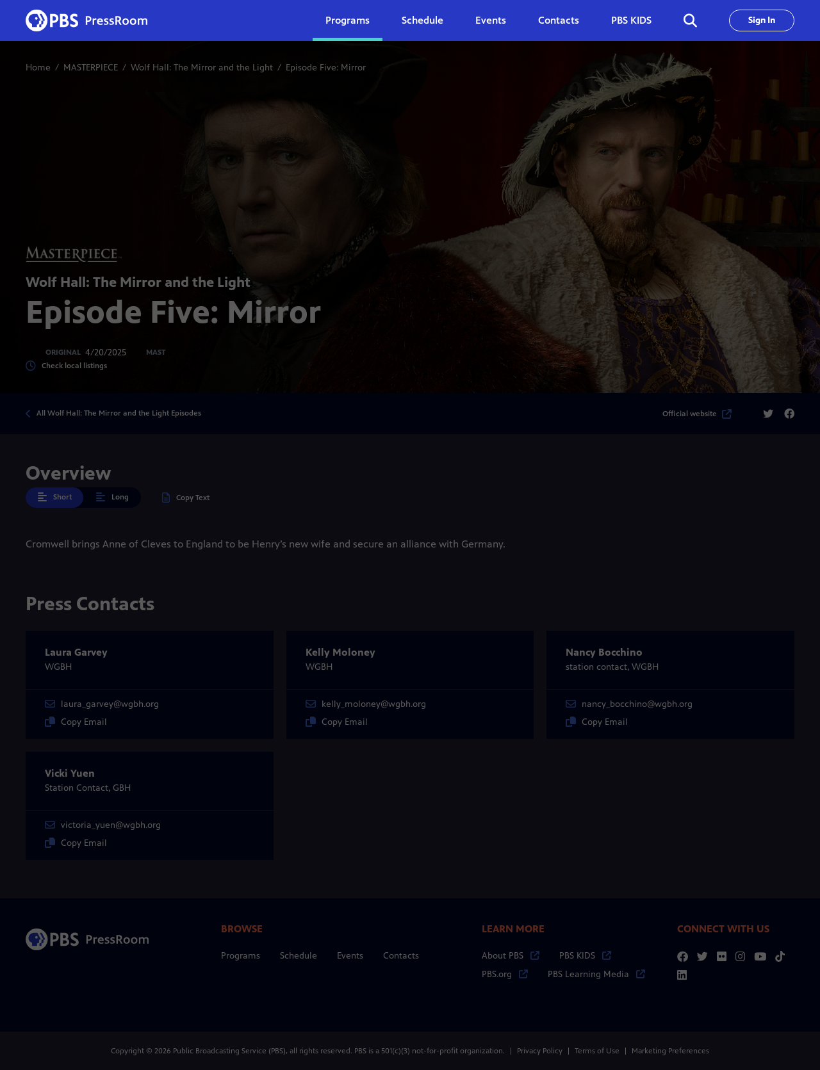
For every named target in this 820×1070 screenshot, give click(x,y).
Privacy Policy (539, 1050)
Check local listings (66, 366)
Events (490, 20)
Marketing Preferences (670, 1050)
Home (38, 67)
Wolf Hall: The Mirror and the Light (202, 67)
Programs (240, 955)
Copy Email (76, 722)
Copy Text (185, 498)
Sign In (761, 20)
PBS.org (505, 974)
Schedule (422, 20)
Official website (697, 413)
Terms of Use (597, 1050)
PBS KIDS (631, 20)
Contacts (558, 20)
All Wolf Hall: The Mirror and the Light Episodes (119, 413)
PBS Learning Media (596, 974)
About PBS (510, 955)
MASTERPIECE (90, 67)
